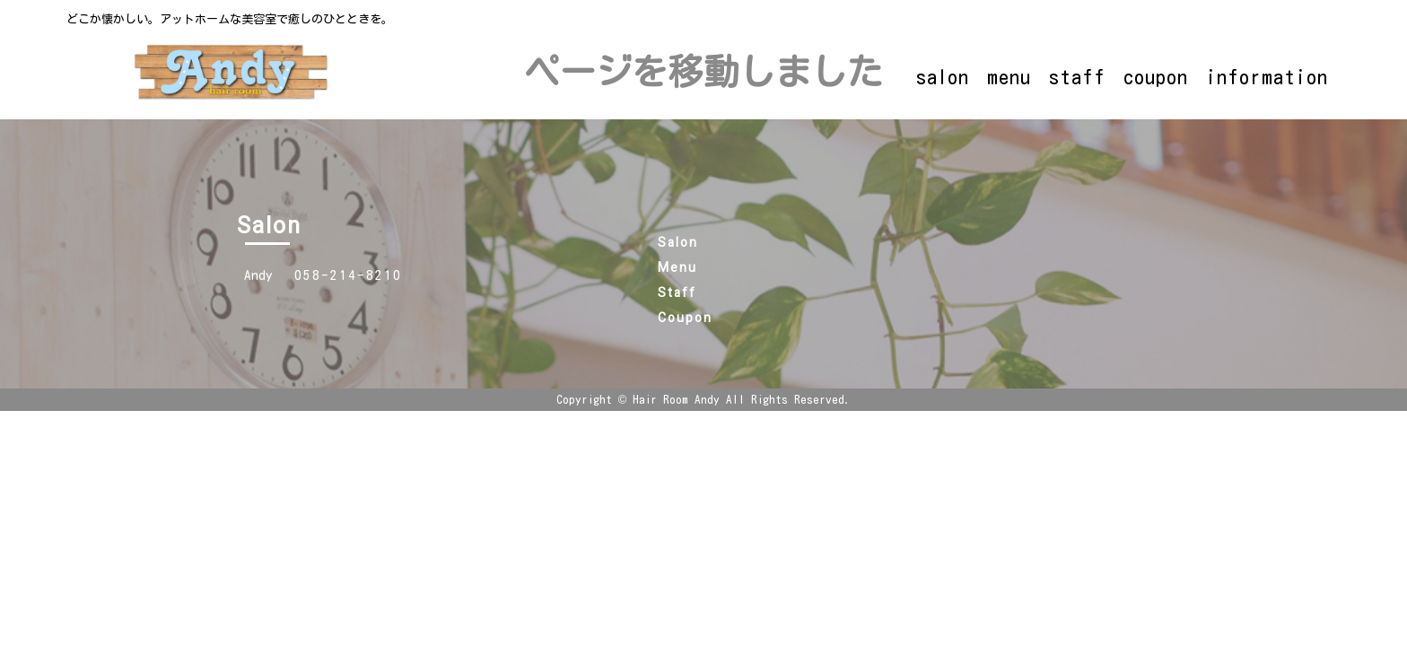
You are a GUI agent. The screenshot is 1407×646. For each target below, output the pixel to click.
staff (1077, 77)
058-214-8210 (348, 275)
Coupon (685, 318)
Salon (678, 242)
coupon (1155, 77)
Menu (677, 267)
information (1267, 77)
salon (942, 77)
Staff (677, 293)
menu (1009, 77)
